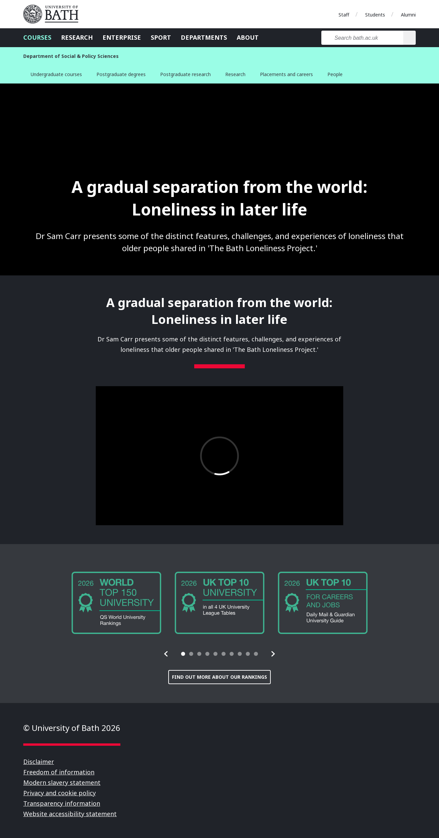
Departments (204, 37)
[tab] (183, 654)
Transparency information (61, 803)
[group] (116, 603)
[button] (166, 654)
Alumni (408, 14)
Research (77, 37)
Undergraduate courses (56, 74)
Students (375, 14)
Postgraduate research (185, 74)
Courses (37, 37)
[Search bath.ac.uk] (362, 38)
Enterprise (122, 37)
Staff (344, 14)
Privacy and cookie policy (59, 793)
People (335, 74)
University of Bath (53, 14)
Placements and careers (286, 74)
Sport (161, 37)
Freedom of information (58, 772)
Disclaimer (38, 762)
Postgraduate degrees (121, 74)
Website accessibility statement (70, 814)
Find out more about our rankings (219, 677)
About (248, 37)
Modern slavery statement (61, 782)
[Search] (409, 38)
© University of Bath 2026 (71, 727)
